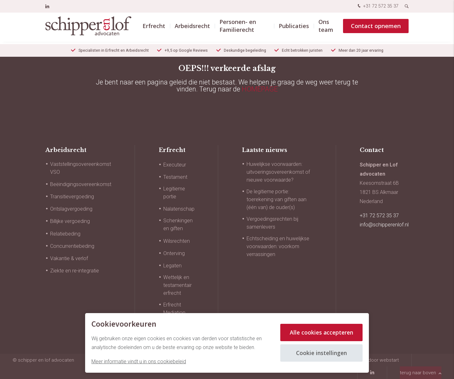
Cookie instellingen (320, 353)
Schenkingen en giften (178, 224)
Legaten (172, 266)
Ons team (325, 28)
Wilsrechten (176, 241)
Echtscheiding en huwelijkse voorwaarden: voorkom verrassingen (278, 246)
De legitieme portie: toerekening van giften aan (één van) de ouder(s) (276, 199)
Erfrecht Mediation (174, 309)
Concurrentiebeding (72, 246)
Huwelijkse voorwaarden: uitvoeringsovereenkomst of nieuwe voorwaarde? (278, 172)
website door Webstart (374, 360)
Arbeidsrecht (192, 28)
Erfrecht (154, 28)
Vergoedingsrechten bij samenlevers (272, 223)
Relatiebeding (65, 234)
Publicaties (294, 28)
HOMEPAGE (260, 89)
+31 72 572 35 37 (377, 6)
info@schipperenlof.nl (384, 225)
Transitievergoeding (72, 197)
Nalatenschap (179, 209)
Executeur (174, 165)
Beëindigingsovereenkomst (80, 184)
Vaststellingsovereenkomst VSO (80, 168)
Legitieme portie (174, 193)
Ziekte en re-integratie (74, 271)
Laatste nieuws (264, 150)
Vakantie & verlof (69, 258)
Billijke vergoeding (70, 221)
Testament (175, 177)
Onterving (174, 253)
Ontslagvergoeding (71, 209)
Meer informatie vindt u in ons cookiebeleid (138, 361)
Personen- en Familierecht (237, 28)
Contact (372, 150)
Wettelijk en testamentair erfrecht (177, 285)
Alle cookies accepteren (320, 332)
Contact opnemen (376, 28)
